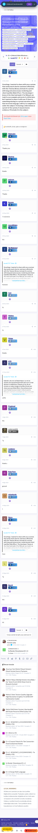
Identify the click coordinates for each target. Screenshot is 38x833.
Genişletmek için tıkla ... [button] (19, 280)
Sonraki (20, 64)
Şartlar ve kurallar (6, 823)
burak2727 (6, 27)
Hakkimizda (12, 825)
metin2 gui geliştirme (8, 36)
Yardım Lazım (31, 830)
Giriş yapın (24, 116)
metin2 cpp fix (22, 32)
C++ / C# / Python (11, 675)
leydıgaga (10, 653)
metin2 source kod (22, 41)
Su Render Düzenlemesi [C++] (18, 651)
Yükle (29, 4)
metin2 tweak (29, 43)
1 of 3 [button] (12, 64)
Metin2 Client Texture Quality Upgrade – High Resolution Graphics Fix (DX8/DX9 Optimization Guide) (19, 697)
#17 (35, 528)
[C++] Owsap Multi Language (15, 772)
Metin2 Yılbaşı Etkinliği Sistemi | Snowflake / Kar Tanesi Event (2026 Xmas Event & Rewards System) (20, 682)
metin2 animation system (29, 27)
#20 (35, 619)
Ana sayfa (4, 825)
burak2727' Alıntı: (9, 263)
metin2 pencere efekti (21, 39)
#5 (35, 213)
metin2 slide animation (9, 41)
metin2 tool (21, 43)
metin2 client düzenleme (23, 29)
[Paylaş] (32, 81)
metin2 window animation (10, 48)
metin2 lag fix (19, 36)
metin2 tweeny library (9, 46)
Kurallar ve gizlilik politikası (21, 823)
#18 (35, 573)
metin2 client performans (10, 32)
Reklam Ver (7, 829)
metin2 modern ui (29, 36)
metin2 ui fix (19, 46)
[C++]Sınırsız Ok (11, 733)
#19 (35, 596)
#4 (35, 190)
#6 (35, 236)
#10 (35, 349)
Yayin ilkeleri (20, 825)
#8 (35, 303)
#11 (35, 372)
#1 (35, 81)
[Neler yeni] (17, 830)
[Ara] (21, 830)
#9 (35, 326)
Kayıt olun (7, 118)
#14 (35, 460)
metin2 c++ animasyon (9, 29)
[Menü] (2, 831)
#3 (35, 167)
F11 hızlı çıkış (11, 643)
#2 (35, 145)
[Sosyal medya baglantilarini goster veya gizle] (36, 821)
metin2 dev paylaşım (8, 34)
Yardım (33, 823)
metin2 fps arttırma (21, 34)
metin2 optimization (8, 39)
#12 (35, 417)
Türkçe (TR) (5, 820)
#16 (35, 505)
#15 (35, 482)
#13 (35, 437)
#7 (35, 258)
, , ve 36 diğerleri (16, 126)
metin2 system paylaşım (9, 43)
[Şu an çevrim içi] (6, 137)
